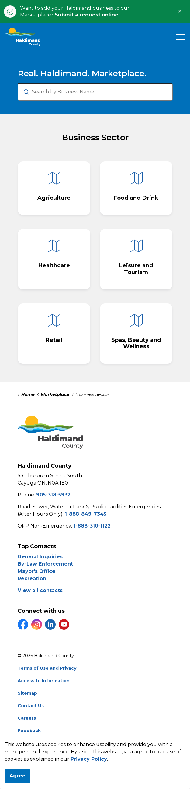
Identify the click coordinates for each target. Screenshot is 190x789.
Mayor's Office (36, 571)
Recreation (32, 578)
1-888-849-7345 (85, 514)
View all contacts (40, 590)
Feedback (29, 730)
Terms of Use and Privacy (47, 668)
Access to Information (44, 680)
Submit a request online (86, 15)
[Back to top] (95, 771)
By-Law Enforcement (45, 564)
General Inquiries (40, 556)
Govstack (52, 743)
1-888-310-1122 (92, 526)
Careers (27, 718)
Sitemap (27, 693)
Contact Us (31, 705)
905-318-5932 (53, 495)
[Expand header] (181, 37)
